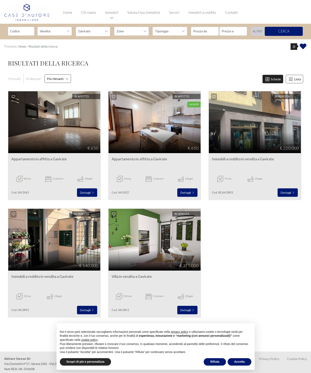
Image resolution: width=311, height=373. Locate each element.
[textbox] (128, 31)
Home (67, 12)
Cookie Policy (297, 359)
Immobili (111, 12)
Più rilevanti (58, 79)
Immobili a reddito (202, 12)
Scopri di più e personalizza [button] (85, 361)
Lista (294, 79)
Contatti (231, 12)
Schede (273, 79)
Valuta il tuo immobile (143, 12)
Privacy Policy (269, 359)
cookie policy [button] (89, 339)
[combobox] (54, 31)
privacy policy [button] (179, 331)
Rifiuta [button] (214, 361)
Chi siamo (88, 12)
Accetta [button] (239, 361)
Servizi (174, 12)
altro (257, 31)
